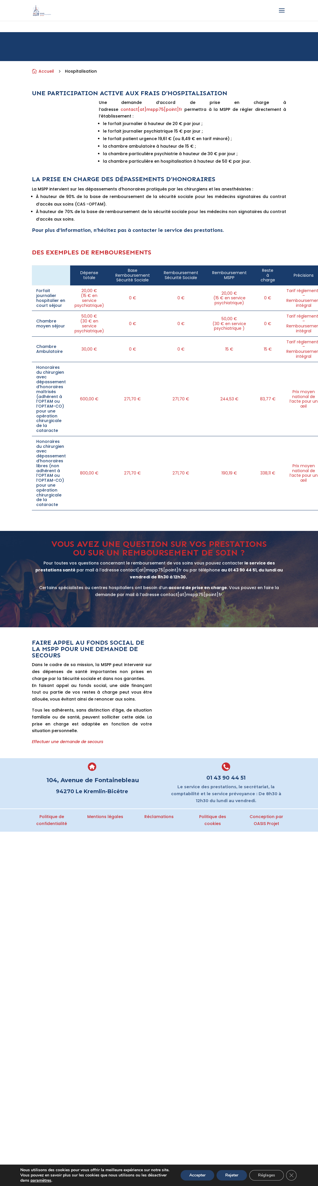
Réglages (266, 1175)
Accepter (197, 1175)
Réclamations (159, 817)
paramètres (40, 1180)
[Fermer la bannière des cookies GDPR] (291, 1175)
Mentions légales (105, 817)
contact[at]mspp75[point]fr (151, 109)
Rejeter (231, 1175)
